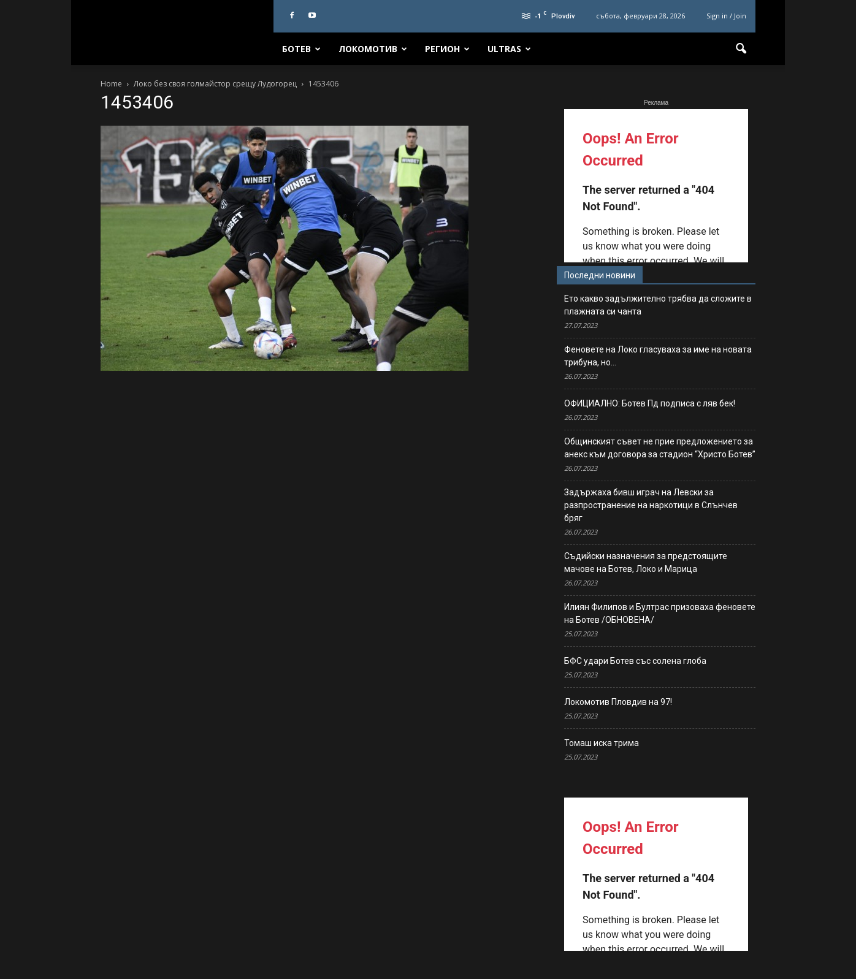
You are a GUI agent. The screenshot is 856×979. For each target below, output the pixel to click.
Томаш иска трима (601, 743)
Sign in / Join (726, 15)
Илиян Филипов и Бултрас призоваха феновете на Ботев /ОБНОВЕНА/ (659, 613)
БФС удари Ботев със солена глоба (635, 661)
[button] (740, 49)
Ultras (509, 49)
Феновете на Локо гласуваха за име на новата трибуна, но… (658, 356)
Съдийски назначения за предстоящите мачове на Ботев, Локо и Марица (645, 562)
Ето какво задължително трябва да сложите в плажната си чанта (658, 305)
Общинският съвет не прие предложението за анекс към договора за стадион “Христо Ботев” (659, 447)
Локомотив (372, 49)
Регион (447, 49)
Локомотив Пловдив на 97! (618, 702)
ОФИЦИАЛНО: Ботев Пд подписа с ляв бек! (649, 403)
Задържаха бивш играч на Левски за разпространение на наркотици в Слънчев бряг (651, 505)
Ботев (301, 49)
